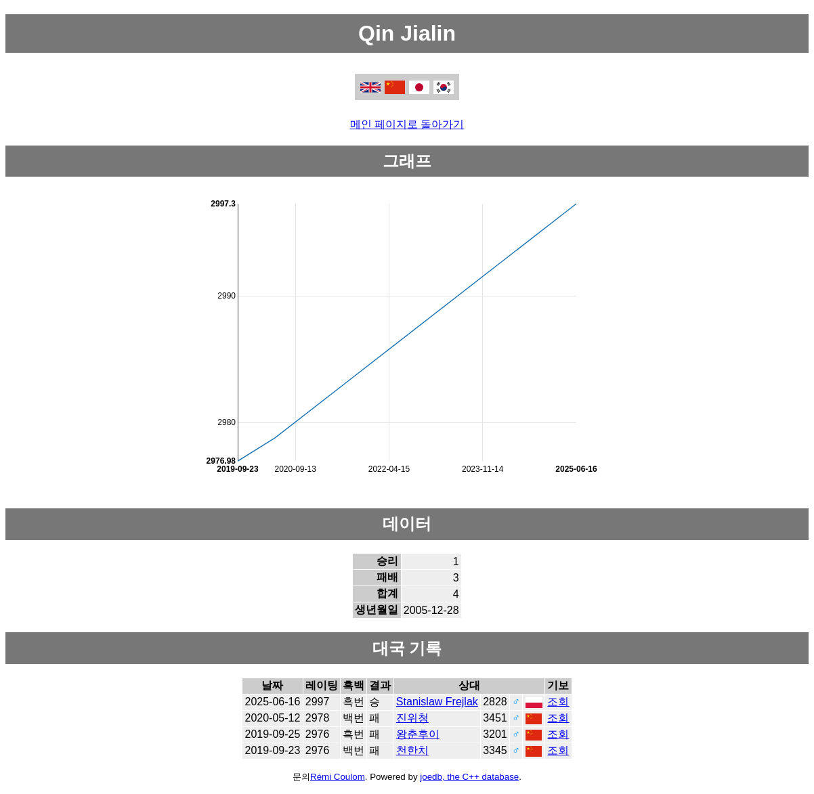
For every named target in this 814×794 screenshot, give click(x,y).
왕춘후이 (418, 734)
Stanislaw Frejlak (437, 701)
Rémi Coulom (337, 777)
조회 (558, 701)
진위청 (412, 718)
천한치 (412, 750)
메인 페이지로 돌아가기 (407, 124)
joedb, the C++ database (469, 777)
